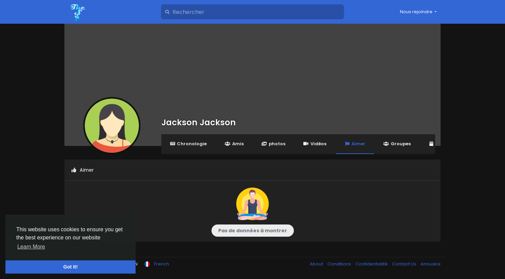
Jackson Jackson (198, 122)
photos (273, 144)
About (317, 264)
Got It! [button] (70, 267)
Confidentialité (372, 264)
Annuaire (431, 264)
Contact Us (404, 264)
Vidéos (314, 144)
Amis (234, 144)
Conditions (339, 264)
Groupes (396, 144)
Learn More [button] (31, 247)
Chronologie (188, 144)
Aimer (354, 144)
